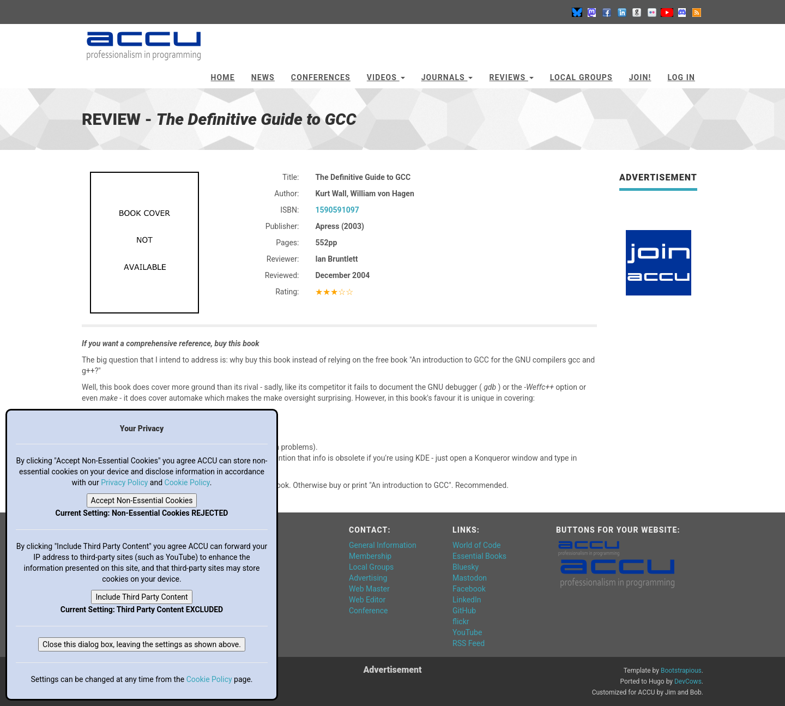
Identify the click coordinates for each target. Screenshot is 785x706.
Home (223, 77)
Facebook (469, 588)
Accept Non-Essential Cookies (142, 500)
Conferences (321, 77)
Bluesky (465, 567)
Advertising (368, 578)
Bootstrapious (681, 670)
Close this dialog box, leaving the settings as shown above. (142, 644)
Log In (681, 77)
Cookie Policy (187, 482)
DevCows (688, 681)
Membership (370, 556)
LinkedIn (466, 599)
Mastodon (469, 578)
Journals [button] (447, 77)
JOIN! (640, 77)
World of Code (476, 545)
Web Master (369, 588)
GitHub (464, 610)
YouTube (467, 632)
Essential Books (479, 556)
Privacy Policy (124, 482)
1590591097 (337, 210)
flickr (460, 621)
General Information (382, 545)
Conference (368, 610)
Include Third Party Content (141, 597)
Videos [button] (386, 77)
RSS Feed (468, 643)
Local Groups (581, 77)
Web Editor (367, 599)
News (263, 77)
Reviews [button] (511, 77)
